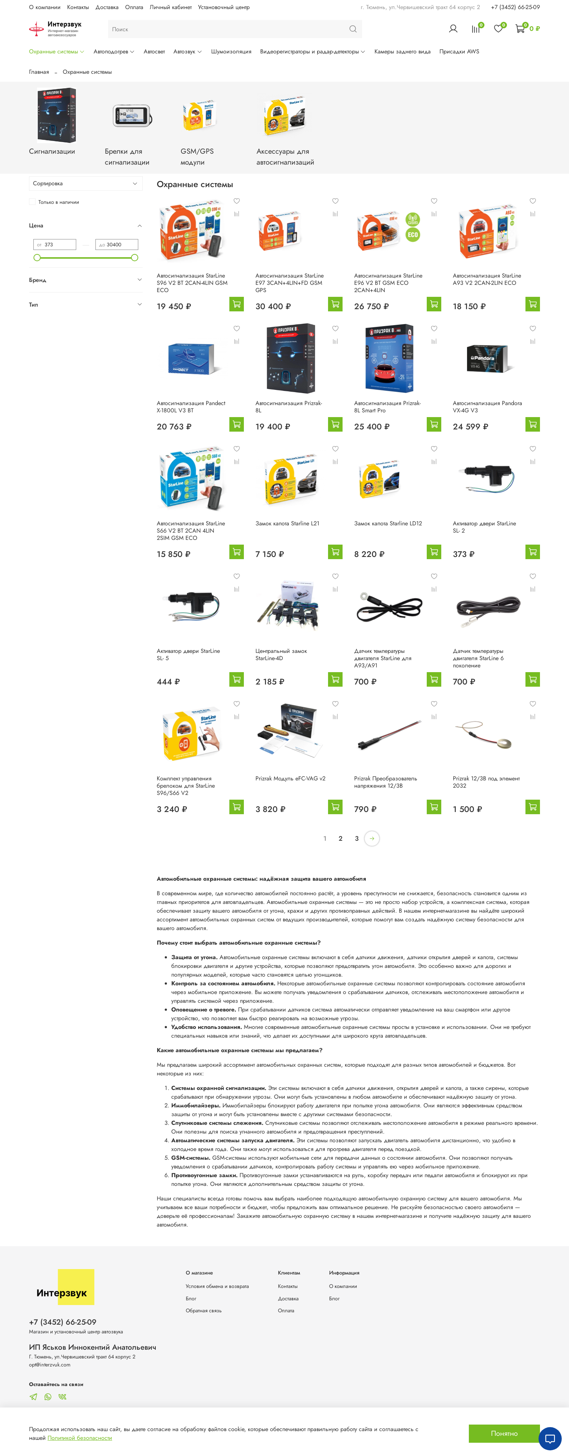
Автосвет (154, 51)
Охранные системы (57, 51)
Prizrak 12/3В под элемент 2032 (486, 782)
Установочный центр (224, 7)
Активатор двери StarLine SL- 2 (484, 527)
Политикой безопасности (80, 1438)
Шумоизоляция (231, 51)
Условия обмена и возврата (217, 1286)
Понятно (504, 1433)
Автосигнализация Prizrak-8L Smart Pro (387, 407)
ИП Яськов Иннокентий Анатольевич (92, 1347)
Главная (39, 72)
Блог (191, 1298)
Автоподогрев (114, 51)
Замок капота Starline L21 (287, 523)
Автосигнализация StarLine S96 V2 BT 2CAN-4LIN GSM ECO (192, 282)
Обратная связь (204, 1310)
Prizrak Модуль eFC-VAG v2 (290, 778)
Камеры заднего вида (402, 51)
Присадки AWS (459, 51)
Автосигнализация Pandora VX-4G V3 (487, 407)
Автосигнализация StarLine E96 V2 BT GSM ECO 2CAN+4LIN (388, 282)
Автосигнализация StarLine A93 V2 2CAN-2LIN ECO (487, 279)
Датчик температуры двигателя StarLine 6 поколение (478, 658)
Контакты (78, 7)
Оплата (134, 7)
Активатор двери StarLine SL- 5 (188, 654)
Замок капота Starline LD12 (388, 523)
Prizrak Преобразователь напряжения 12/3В (385, 782)
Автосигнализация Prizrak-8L (288, 407)
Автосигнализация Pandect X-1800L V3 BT (191, 407)
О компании (45, 7)
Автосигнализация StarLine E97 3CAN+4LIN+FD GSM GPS (289, 282)
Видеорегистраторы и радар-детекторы (313, 51)
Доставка (107, 7)
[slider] (37, 257)
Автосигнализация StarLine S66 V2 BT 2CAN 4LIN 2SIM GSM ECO (191, 530)
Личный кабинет (171, 7)
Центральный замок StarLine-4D (281, 654)
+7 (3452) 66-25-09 (515, 7)
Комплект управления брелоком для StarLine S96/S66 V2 (186, 785)
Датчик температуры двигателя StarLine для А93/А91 (383, 658)
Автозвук (187, 51)
